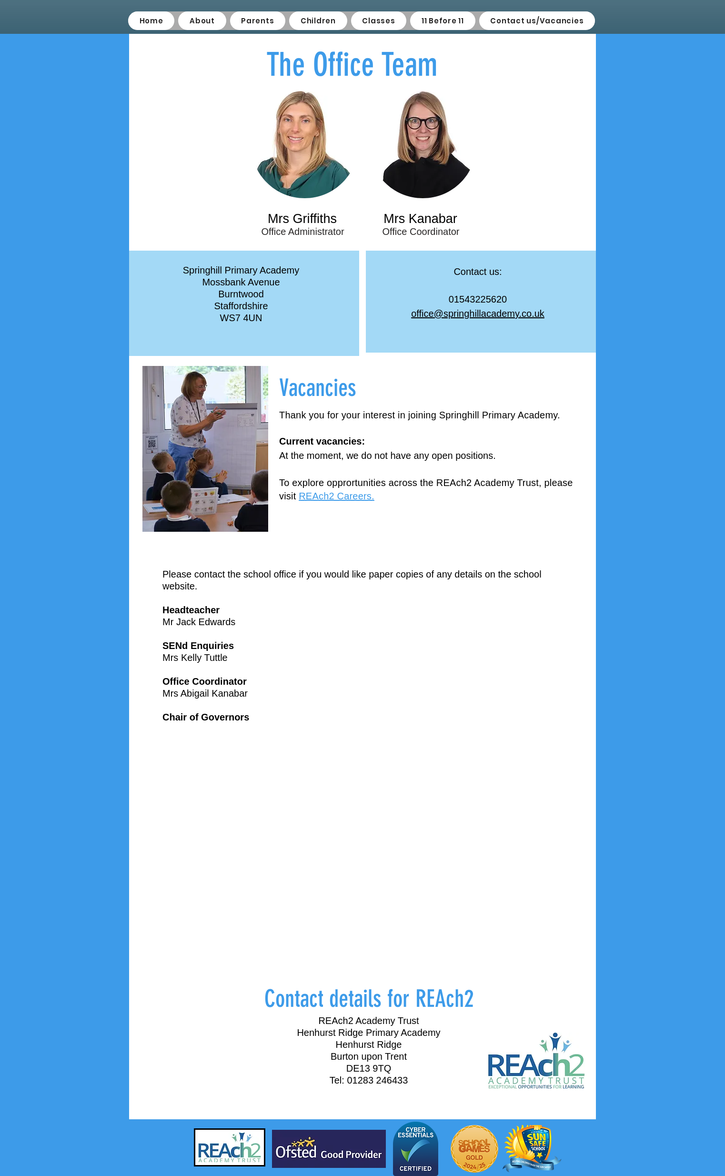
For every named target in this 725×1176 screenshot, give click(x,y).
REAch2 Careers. (336, 496)
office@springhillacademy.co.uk (477, 313)
